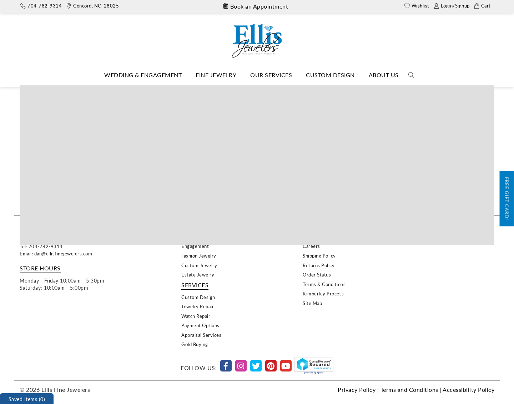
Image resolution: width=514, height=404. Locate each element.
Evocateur (255, 90)
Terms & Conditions (324, 284)
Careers (311, 246)
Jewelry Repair (197, 306)
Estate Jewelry (197, 274)
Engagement (195, 246)
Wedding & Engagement (143, 75)
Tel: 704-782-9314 (41, 246)
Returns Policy (318, 265)
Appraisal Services (201, 335)
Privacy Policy (357, 389)
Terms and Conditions (409, 389)
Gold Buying (194, 344)
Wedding (191, 237)
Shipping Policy (319, 256)
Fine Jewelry (216, 75)
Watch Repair (195, 316)
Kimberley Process (323, 293)
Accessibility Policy (468, 389)
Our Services (271, 75)
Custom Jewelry (199, 265)
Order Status (317, 274)
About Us (384, 75)
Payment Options (200, 325)
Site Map (312, 303)
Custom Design (330, 75)
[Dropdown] (143, 75)
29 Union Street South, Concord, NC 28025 (68, 239)
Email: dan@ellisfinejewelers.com (56, 253)
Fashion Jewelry (198, 256)
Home (228, 90)
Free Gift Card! (507, 198)
